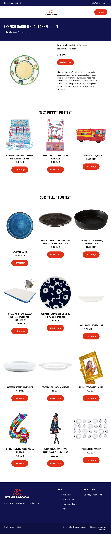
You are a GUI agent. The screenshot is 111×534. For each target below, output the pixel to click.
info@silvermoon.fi (99, 3)
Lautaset (23, 32)
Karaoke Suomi (67, 499)
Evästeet (84, 527)
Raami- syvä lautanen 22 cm (91, 325)
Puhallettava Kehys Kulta (91, 387)
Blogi (63, 508)
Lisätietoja (65, 62)
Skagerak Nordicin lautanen (20, 387)
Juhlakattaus (11, 32)
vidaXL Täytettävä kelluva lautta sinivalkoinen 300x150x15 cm (20, 316)
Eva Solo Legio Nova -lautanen (55, 387)
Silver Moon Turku (69, 504)
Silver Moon (66, 495)
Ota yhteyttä (74, 527)
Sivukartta (102, 530)
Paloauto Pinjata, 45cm (91, 155)
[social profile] (20, 3)
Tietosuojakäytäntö (98, 527)
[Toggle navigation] (7, 12)
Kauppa (101, 12)
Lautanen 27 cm (20, 251)
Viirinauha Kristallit (91, 449)
